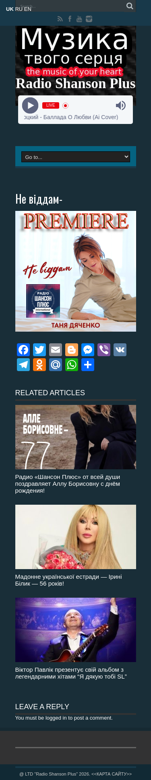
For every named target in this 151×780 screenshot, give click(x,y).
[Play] (30, 105)
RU (19, 9)
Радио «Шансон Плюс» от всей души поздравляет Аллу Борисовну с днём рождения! (67, 483)
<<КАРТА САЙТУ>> (111, 774)
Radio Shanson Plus (76, 83)
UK (10, 9)
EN (27, 9)
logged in (56, 718)
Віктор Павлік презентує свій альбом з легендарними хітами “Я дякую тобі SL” (71, 673)
